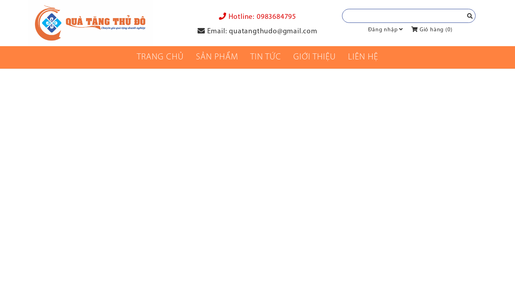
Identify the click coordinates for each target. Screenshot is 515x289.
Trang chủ (160, 57)
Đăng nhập (383, 30)
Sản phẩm (217, 57)
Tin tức (265, 57)
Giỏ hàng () (431, 30)
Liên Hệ (363, 57)
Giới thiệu (314, 57)
